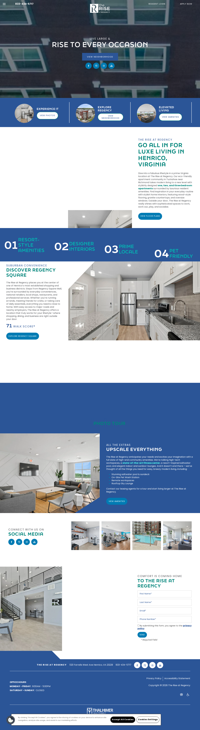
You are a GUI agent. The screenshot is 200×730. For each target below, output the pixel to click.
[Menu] (4, 4)
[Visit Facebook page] (88, 66)
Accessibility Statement (177, 678)
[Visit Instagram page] (104, 66)
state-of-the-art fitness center (141, 463)
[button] (158, 4)
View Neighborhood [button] (100, 57)
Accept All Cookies (123, 719)
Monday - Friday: (20, 686)
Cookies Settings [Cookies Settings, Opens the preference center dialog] (148, 719)
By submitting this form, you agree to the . (165, 627)
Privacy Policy (153, 678)
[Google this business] (96, 66)
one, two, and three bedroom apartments (165, 187)
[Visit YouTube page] (111, 66)
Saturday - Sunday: (22, 690)
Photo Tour (109, 422)
